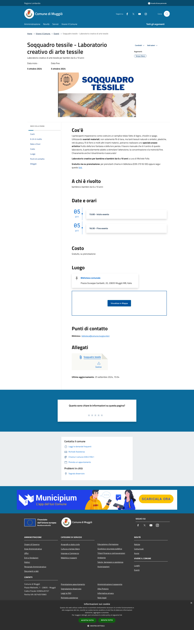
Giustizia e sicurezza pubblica (109, 548)
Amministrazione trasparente (109, 584)
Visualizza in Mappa (119, 303)
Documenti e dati (31, 571)
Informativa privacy (105, 593)
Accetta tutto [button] (87, 620)
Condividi (140, 45)
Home (29, 33)
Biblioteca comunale (90, 278)
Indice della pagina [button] (37, 126)
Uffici (26, 553)
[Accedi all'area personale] (157, 3)
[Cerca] (167, 14)
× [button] (191, 603)
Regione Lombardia (32, 3)
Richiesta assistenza (69, 597)
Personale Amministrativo (35, 566)
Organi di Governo (31, 544)
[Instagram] (144, 13)
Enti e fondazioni (31, 557)
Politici (27, 562)
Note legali (102, 597)
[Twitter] (132, 13)
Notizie (137, 544)
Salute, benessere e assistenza (110, 562)
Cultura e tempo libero (70, 548)
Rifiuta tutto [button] (107, 620)
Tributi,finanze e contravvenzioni (111, 553)
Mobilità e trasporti (69, 557)
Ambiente (101, 557)
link (80, 167)
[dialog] (97, 615)
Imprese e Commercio (70, 553)
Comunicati (139, 548)
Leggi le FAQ (66, 593)
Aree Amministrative (33, 548)
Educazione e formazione (107, 544)
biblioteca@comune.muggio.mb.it (95, 335)
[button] (97, 626)
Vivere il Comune (43, 33)
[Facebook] (126, 13)
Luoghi (137, 565)
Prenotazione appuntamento (73, 584)
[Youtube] (138, 13)
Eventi (56, 33)
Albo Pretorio (103, 588)
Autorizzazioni (103, 566)
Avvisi (136, 553)
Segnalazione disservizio (71, 588)
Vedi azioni (152, 45)
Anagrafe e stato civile (70, 544)
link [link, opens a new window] (121, 615)
